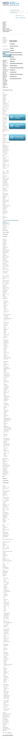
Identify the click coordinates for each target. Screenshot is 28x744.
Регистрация (22, 17)
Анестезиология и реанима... (16, 54)
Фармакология (13, 76)
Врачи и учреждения (7, 30)
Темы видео (13, 41)
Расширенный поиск (14, 10)
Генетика (12, 56)
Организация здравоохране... (16, 63)
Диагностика (13, 59)
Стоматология (13, 72)
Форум (4, 27)
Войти (17, 17)
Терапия (12, 48)
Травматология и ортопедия (16, 74)
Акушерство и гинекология (16, 52)
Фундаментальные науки (15, 78)
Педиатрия (12, 43)
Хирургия (12, 50)
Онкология (12, 61)
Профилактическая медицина (16, 67)
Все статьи (6, 49)
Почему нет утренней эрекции (5, 41)
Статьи (4, 26)
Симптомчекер (6, 31)
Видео (4, 23)
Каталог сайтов (6, 28)
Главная (4, 22)
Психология (12, 69)
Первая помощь (13, 65)
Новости (4, 24)
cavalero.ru (9, 732)
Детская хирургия (14, 46)
